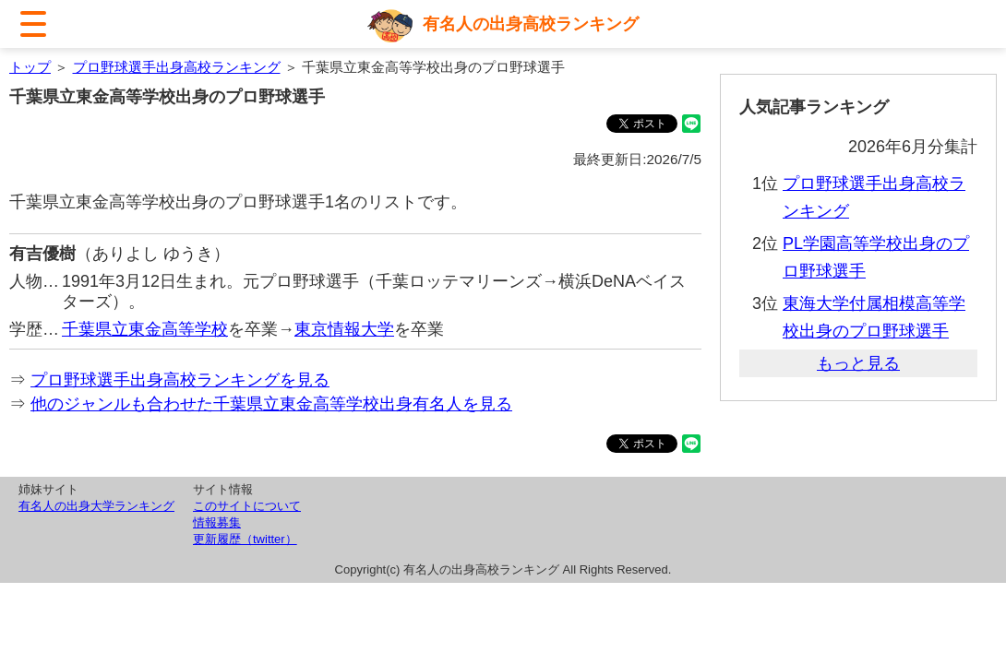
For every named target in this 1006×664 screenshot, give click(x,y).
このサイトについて (247, 506)
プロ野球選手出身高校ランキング (177, 67)
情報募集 (217, 522)
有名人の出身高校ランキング (531, 24)
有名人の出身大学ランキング (96, 506)
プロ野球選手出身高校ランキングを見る (179, 380)
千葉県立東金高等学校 (145, 329)
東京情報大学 (344, 329)
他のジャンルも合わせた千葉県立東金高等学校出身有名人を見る (271, 404)
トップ (30, 67)
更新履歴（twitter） (245, 539)
